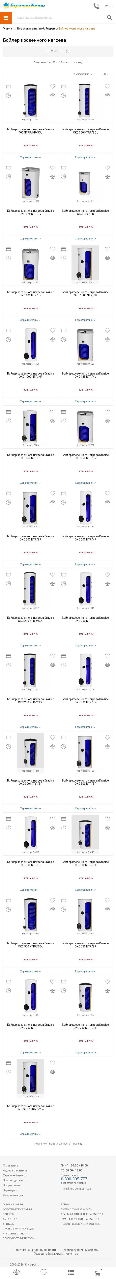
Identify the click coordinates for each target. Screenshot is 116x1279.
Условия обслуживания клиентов (56, 1253)
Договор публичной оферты (79, 1249)
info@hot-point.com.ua (76, 1188)
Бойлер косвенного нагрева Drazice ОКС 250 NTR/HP (85, 619)
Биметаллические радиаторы (80, 1219)
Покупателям (11, 1185)
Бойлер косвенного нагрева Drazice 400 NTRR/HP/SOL (30, 131)
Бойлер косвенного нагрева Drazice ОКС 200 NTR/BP (30, 538)
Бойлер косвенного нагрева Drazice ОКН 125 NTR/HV (30, 212)
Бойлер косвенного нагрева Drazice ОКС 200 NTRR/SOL (30, 619)
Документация (13, 1195)
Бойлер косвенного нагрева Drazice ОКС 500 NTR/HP (30, 863)
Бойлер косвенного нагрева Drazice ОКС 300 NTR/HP (85, 701)
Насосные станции (15, 1233)
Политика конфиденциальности (35, 1249)
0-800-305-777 (74, 1179)
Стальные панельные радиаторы (82, 1214)
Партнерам (10, 1190)
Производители (13, 1180)
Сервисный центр (14, 1175)
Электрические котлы (17, 1209)
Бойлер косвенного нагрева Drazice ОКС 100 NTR (85, 212)
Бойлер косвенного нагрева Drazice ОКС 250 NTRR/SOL (30, 701)
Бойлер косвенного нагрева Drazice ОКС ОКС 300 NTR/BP (30, 1108)
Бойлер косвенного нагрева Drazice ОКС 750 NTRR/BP (85, 1026)
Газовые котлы (13, 1204)
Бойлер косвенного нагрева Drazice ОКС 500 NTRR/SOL (30, 945)
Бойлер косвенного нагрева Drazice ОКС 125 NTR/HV (85, 375)
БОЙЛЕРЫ (8, 1214)
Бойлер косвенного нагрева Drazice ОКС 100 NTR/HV (30, 294)
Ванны (65, 1204)
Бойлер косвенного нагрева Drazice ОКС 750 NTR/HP (30, 1026)
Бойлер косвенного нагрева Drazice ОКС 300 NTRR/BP (30, 782)
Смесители (10, 1219)
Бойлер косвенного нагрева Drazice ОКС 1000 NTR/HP (30, 375)
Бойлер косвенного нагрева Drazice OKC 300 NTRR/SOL (85, 131)
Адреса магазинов (15, 1170)
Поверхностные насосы (18, 1238)
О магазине (10, 1165)
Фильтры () (58, 51)
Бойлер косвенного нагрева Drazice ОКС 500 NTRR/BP (85, 863)
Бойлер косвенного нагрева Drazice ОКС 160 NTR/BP (30, 456)
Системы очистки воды (18, 1228)
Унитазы (8, 1224)
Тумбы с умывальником (76, 1209)
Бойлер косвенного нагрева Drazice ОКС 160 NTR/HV (85, 456)
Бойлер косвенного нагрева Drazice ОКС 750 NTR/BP (85, 945)
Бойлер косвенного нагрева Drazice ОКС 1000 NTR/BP (85, 294)
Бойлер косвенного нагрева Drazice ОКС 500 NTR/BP (85, 782)
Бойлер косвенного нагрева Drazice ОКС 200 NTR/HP (85, 538)
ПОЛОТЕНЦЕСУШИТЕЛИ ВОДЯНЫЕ (80, 1224)
